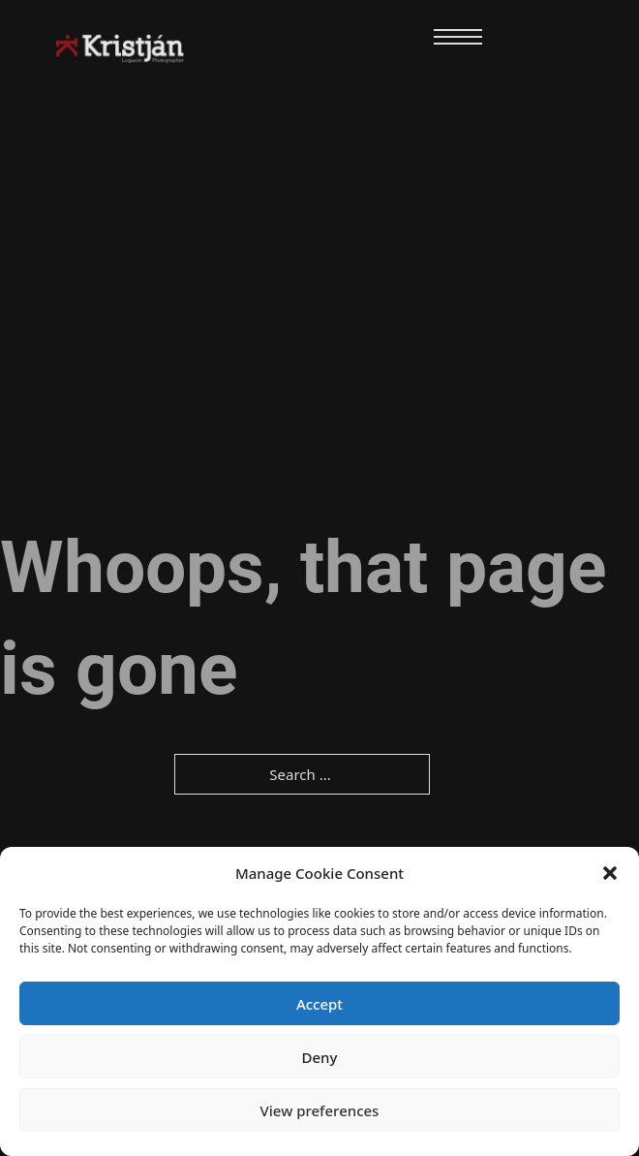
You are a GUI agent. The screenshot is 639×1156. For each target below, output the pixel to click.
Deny (320, 1057)
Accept (319, 1004)
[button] (610, 873)
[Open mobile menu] (458, 37)
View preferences (320, 1110)
